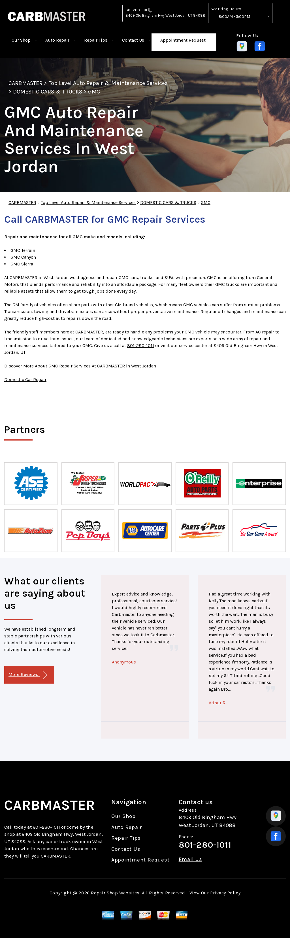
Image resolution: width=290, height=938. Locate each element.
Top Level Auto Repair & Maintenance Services (108, 83)
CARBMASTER (25, 83)
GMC (94, 91)
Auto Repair (57, 40)
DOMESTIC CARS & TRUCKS (47, 91)
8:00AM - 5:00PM (234, 16)
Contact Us (133, 40)
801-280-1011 (136, 10)
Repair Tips (95, 40)
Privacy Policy (225, 893)
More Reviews (27, 675)
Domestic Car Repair (25, 379)
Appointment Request (183, 40)
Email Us (190, 859)
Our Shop (21, 40)
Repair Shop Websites (115, 893)
